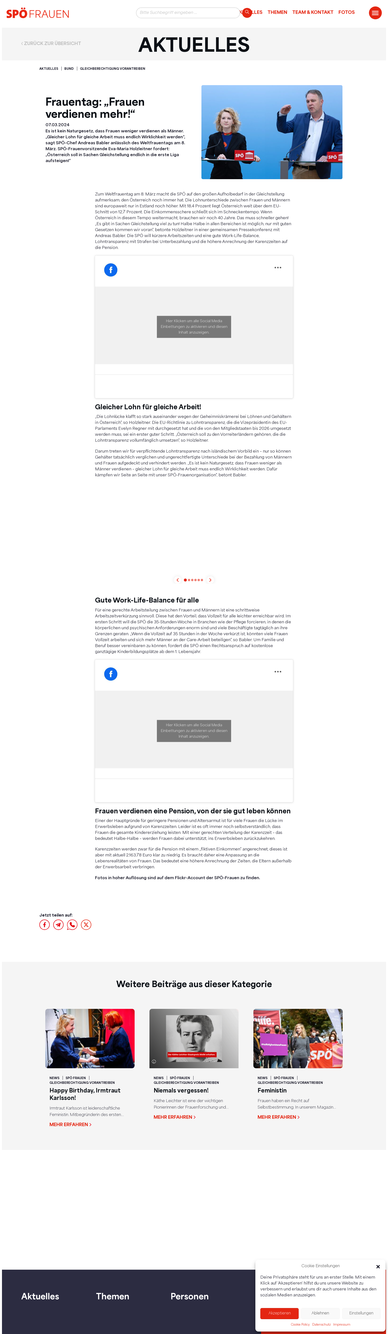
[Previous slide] (177, 580)
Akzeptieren (279, 1313)
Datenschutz (321, 1324)
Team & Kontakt (313, 12)
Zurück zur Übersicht (52, 43)
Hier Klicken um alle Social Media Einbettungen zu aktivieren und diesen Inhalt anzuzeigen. (194, 327)
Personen (189, 1296)
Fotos (347, 12)
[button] (378, 1266)
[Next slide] (210, 580)
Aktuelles (40, 1296)
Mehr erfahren (68, 1124)
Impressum (341, 1324)
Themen (277, 12)
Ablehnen (320, 1313)
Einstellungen (361, 1313)
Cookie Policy (300, 1324)
